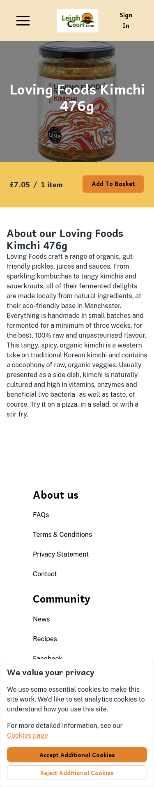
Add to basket (113, 184)
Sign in (126, 20)
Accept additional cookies (77, 754)
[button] (23, 20)
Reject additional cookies (77, 772)
